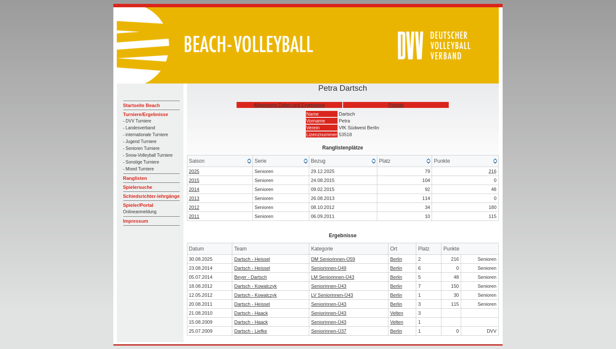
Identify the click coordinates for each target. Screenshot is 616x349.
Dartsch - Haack (251, 313)
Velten (396, 313)
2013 (194, 198)
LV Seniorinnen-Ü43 (332, 295)
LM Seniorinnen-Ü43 (332, 277)
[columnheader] (220, 161)
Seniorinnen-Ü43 (328, 286)
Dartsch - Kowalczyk (255, 286)
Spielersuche (137, 187)
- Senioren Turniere (141, 148)
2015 (194, 180)
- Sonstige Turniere (141, 162)
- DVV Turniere (137, 121)
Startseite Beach (141, 105)
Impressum (135, 221)
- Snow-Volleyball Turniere (148, 155)
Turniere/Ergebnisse (146, 114)
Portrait (395, 104)
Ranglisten (135, 178)
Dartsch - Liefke (250, 331)
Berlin (396, 259)
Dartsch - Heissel (252, 259)
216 (492, 171)
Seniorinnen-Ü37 (328, 331)
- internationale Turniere (146, 134)
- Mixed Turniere (138, 169)
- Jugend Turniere (140, 141)
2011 (194, 216)
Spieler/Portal (138, 205)
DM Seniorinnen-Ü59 (333, 259)
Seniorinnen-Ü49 (328, 268)
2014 (194, 189)
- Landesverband (139, 127)
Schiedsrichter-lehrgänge (151, 196)
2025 (194, 171)
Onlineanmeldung (140, 211)
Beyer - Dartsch (250, 277)
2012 (194, 207)
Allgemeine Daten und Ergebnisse (289, 104)
